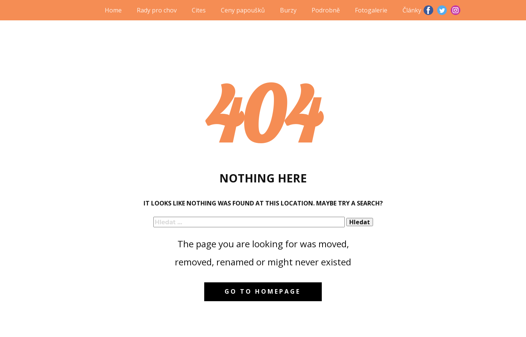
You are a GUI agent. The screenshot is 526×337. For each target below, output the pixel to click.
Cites (199, 10)
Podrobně (326, 10)
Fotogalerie (371, 10)
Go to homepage (263, 291)
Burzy (288, 10)
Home (113, 10)
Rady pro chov (157, 10)
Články (411, 10)
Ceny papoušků (243, 10)
